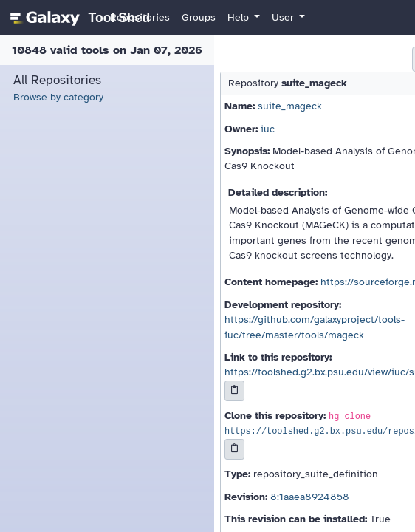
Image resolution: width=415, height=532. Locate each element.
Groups (199, 17)
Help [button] (239, 17)
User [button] (284, 17)
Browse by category (58, 97)
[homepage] (78, 17)
